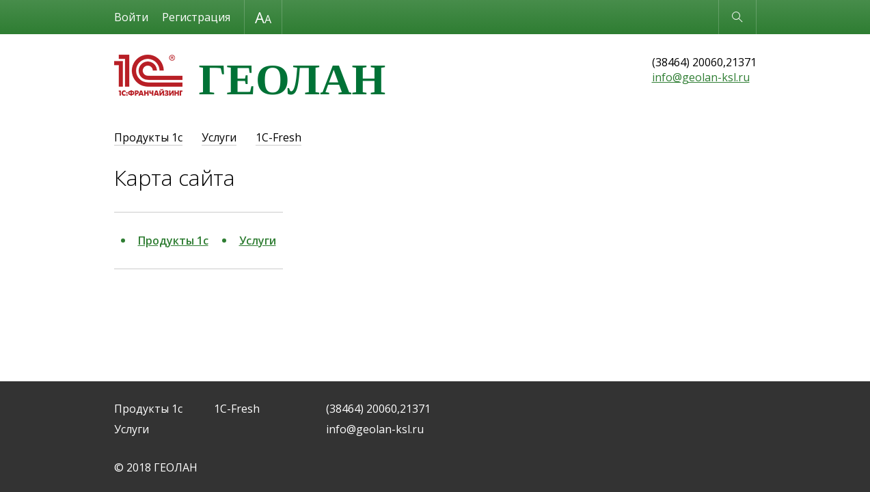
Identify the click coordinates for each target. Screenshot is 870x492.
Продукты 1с (148, 137)
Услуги (219, 137)
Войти (131, 17)
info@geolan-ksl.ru (701, 77)
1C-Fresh (278, 137)
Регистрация (196, 17)
